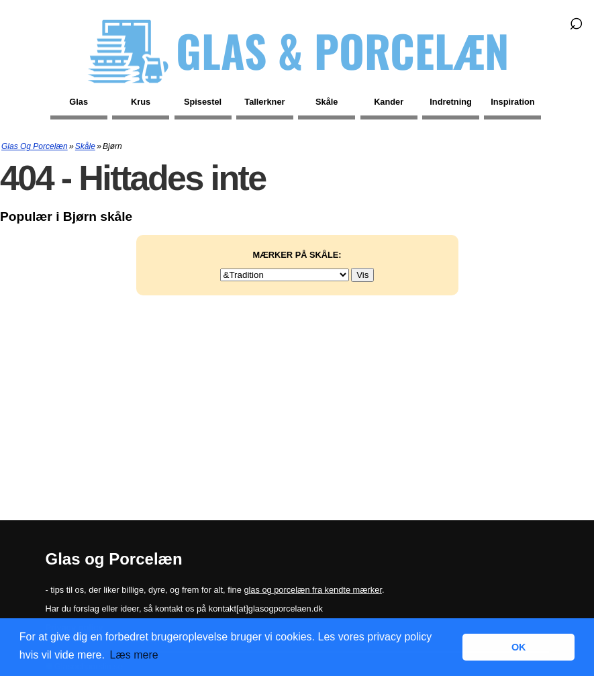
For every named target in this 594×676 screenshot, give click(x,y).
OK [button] (518, 647)
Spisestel (202, 102)
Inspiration (512, 102)
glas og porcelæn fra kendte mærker (313, 590)
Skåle (326, 102)
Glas (78, 102)
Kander (388, 102)
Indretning (451, 102)
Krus (140, 102)
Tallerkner (264, 102)
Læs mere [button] (134, 655)
